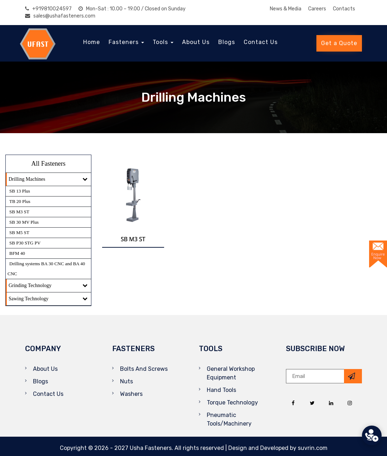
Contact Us (261, 42)
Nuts (126, 381)
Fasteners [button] (126, 42)
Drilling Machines (27, 179)
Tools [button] (163, 42)
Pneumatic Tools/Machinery (229, 419)
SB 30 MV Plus (24, 222)
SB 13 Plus (19, 191)
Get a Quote (339, 43)
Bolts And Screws (144, 368)
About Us (196, 42)
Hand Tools (221, 390)
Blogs (226, 42)
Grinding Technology (30, 285)
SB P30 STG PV (24, 243)
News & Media (285, 9)
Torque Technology (232, 402)
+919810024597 (48, 9)
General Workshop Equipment (231, 373)
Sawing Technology (28, 298)
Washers (131, 393)
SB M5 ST (19, 232)
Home (91, 42)
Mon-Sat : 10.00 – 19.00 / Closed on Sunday (132, 9)
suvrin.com (313, 448)
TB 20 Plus (19, 201)
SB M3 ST (19, 211)
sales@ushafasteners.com (60, 16)
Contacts (344, 9)
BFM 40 (17, 253)
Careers (317, 9)
